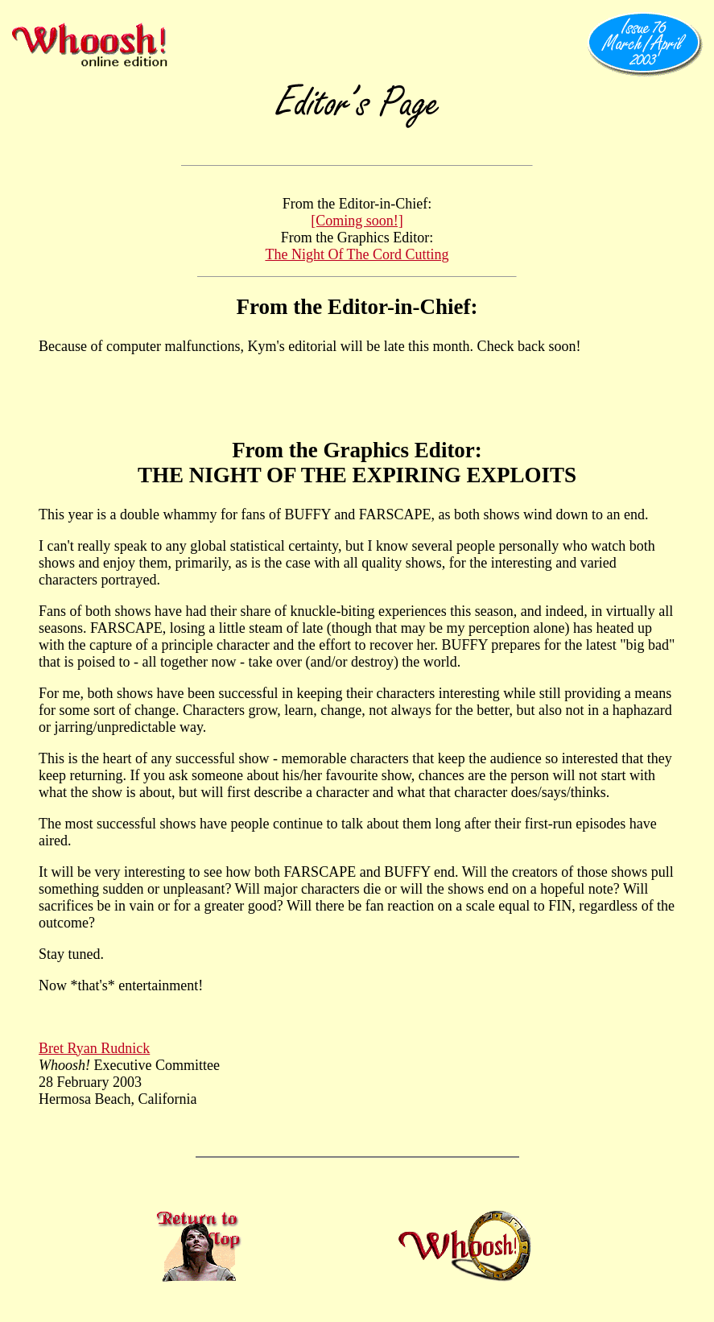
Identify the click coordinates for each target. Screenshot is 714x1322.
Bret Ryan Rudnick (94, 1048)
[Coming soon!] (357, 221)
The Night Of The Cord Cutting (356, 254)
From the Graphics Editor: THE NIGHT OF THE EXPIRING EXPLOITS (357, 462)
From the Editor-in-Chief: (357, 307)
